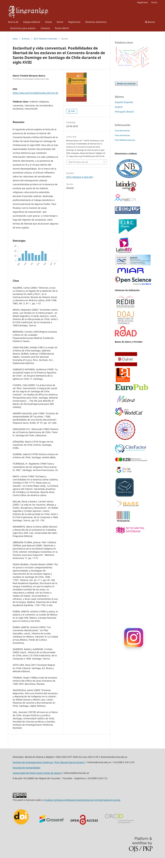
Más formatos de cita (78, 162)
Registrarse (74, 21)
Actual (48, 21)
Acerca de (13, 21)
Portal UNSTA (62, 28)
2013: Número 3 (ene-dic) (45, 38)
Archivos (26, 38)
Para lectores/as (122, 130)
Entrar (60, 21)
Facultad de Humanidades (26, 767)
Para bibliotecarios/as (125, 140)
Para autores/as (122, 135)
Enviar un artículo (126, 83)
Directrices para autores (23, 28)
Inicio (15, 38)
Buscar (150, 21)
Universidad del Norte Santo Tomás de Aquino (37, 772)
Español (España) (124, 102)
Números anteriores (96, 21)
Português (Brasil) (124, 111)
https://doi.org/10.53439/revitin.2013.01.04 (35, 92)
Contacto (45, 28)
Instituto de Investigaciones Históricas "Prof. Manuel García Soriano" (49, 762)
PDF (73, 111)
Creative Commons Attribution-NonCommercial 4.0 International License (82, 799)
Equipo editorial (31, 21)
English (119, 106)
